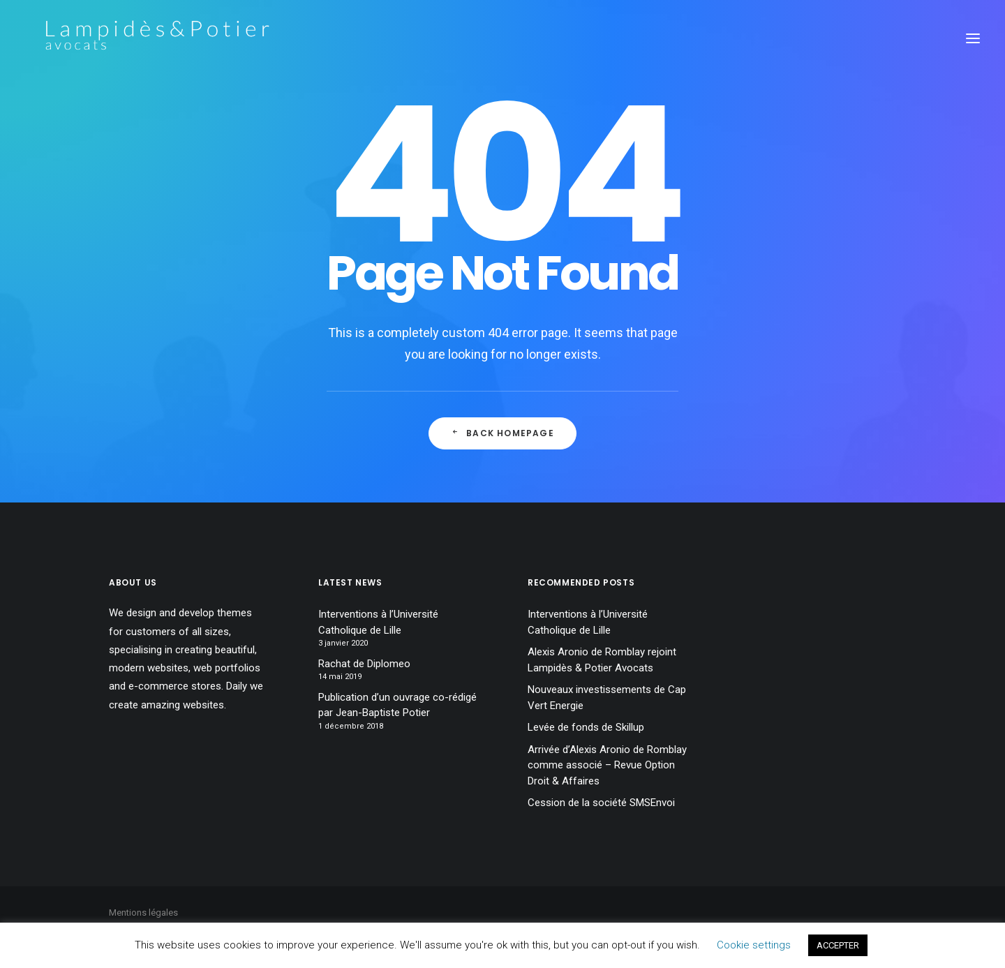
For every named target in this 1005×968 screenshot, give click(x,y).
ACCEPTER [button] (838, 945)
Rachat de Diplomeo (364, 663)
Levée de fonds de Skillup (586, 727)
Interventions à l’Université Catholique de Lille (378, 622)
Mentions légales (143, 912)
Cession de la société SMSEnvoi (601, 802)
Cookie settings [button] (754, 945)
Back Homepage (502, 433)
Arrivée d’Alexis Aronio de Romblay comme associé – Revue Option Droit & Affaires (607, 765)
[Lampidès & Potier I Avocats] (137, 38)
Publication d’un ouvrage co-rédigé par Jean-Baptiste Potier (397, 705)
